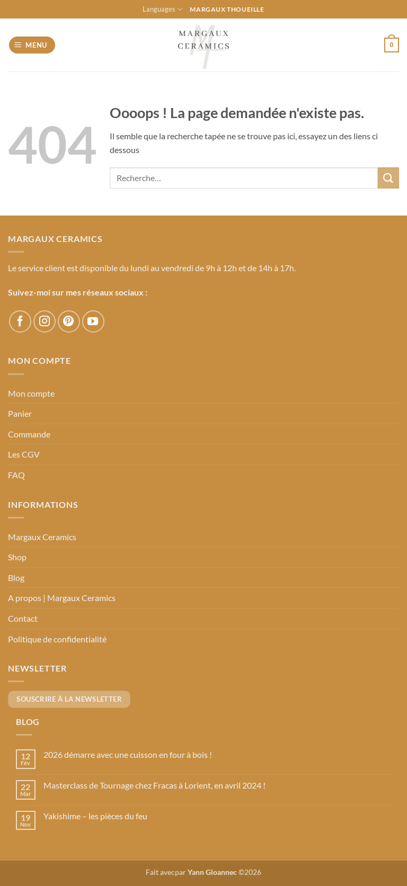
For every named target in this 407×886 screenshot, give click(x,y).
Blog (16, 577)
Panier (20, 413)
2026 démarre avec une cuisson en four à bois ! (127, 754)
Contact (23, 618)
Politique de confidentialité (57, 639)
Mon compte (31, 393)
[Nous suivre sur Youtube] (93, 321)
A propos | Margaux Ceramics (62, 598)
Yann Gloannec (212, 871)
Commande (29, 434)
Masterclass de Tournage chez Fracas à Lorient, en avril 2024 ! (154, 785)
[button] (32, 45)
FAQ (16, 475)
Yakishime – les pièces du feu (95, 816)
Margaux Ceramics (42, 537)
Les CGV (24, 454)
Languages (162, 9)
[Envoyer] (388, 177)
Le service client (36, 268)
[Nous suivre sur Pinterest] (69, 321)
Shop (17, 557)
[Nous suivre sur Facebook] (20, 321)
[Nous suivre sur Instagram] (44, 321)
